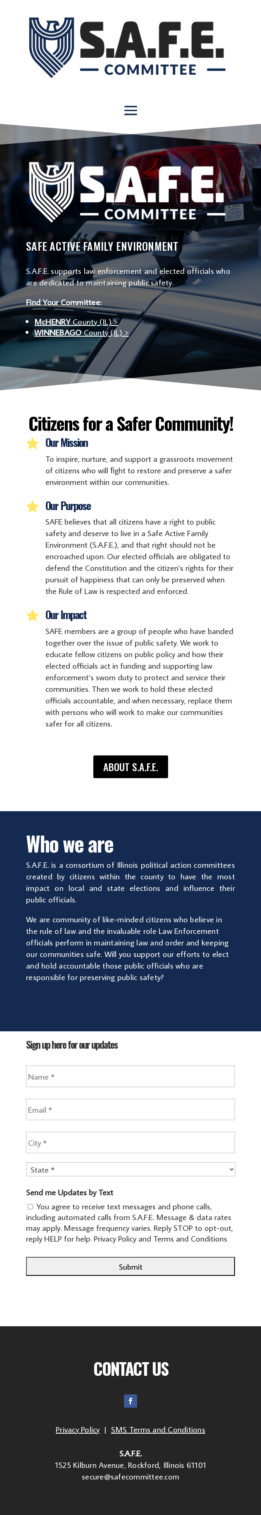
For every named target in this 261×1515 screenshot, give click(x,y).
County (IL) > (76, 321)
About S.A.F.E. (130, 766)
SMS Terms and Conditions (158, 1429)
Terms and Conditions (190, 1238)
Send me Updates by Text (69, 1192)
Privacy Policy (115, 1238)
